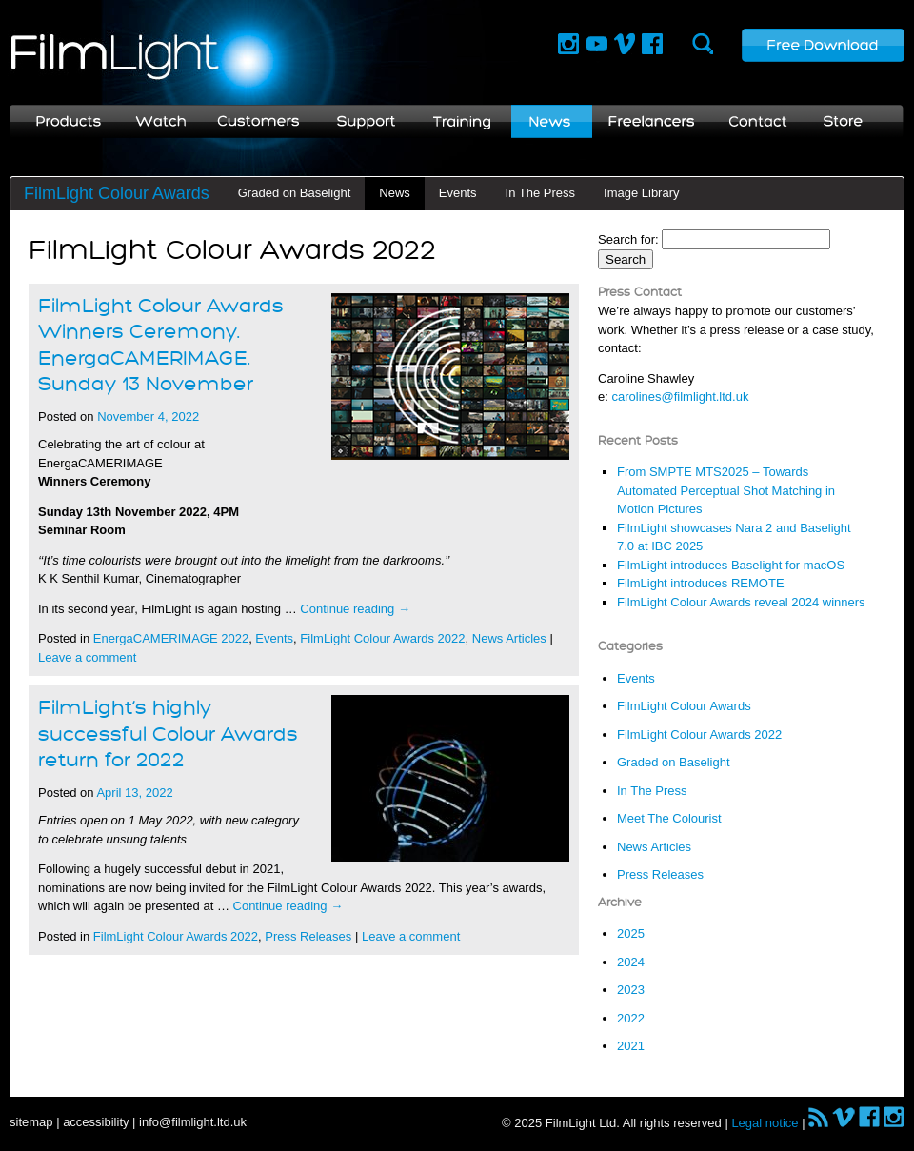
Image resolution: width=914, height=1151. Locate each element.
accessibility (96, 1122)
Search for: (628, 239)
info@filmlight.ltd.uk (193, 1122)
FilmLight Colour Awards (116, 193)
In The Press (540, 193)
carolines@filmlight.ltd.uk (679, 396)
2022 (631, 1018)
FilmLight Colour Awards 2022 (382, 638)
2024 (631, 962)
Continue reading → (355, 609)
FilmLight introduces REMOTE (701, 583)
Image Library (641, 193)
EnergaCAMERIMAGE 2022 (170, 638)
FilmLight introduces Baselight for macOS (730, 565)
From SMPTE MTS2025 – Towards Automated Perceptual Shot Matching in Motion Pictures (726, 490)
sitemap (31, 1122)
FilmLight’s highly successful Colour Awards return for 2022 (168, 734)
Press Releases (308, 936)
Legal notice (764, 1123)
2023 (631, 989)
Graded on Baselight (294, 193)
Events (458, 193)
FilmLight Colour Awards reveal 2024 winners (741, 602)
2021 (631, 1046)
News (394, 193)
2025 (631, 933)
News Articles (509, 638)
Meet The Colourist (669, 818)
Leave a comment (87, 657)
